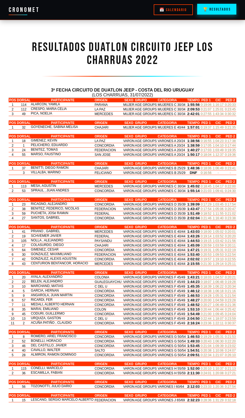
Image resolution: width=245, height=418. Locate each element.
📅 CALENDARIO (173, 10)
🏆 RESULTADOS (217, 9)
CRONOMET (24, 10)
